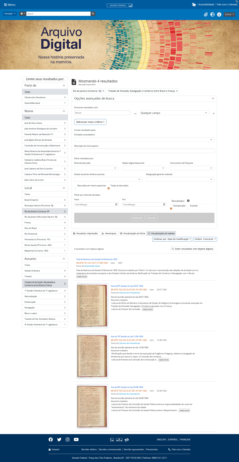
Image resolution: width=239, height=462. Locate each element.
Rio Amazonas (44, 234)
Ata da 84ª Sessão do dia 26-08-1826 (127, 387)
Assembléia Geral (44, 103)
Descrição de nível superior (86, 145)
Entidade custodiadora (84, 134)
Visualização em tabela (161, 233)
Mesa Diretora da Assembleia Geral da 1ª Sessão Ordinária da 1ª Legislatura (44, 153)
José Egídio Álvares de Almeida (44, 140)
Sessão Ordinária (44, 271)
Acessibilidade (206, 4)
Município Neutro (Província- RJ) (44, 206)
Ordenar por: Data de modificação (171, 239)
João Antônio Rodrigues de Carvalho (44, 129)
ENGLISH (161, 439)
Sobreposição (179, 205)
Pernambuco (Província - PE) (44, 240)
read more (82, 276)
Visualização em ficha (132, 233)
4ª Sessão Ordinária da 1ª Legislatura (44, 325)
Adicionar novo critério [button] (89, 122)
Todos (27, 91)
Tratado (44, 277)
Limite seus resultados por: (45, 79)
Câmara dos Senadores (44, 98)
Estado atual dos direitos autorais (89, 174)
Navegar (9, 13)
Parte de (30, 85)
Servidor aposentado (134, 449)
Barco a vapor (44, 314)
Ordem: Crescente (204, 239)
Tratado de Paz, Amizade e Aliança (44, 319)
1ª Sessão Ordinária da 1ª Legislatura (44, 291)
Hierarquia (109, 233)
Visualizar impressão (85, 233)
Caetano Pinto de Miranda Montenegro (44, 175)
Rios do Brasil (44, 229)
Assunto (30, 259)
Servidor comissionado (110, 449)
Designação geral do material (159, 174)
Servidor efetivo (89, 449)
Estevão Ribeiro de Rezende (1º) (44, 135)
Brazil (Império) (44, 200)
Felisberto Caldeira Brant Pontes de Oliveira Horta (44, 161)
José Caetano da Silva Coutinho (44, 169)
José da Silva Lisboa (44, 123)
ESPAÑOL (173, 439)
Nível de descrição (82, 163)
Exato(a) (194, 205)
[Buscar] (102, 112)
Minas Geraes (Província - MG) (44, 246)
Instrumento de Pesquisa (181, 163)
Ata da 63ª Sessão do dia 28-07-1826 (127, 286)
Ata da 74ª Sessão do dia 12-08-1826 (127, 336)
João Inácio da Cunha (44, 180)
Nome (29, 111)
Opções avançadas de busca (94, 98)
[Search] (58, 13)
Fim (124, 199)
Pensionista (152, 449)
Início (76, 199)
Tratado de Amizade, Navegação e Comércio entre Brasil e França (44, 283)
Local (28, 188)
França (44, 223)
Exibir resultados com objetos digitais (192, 248)
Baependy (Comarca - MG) (44, 251)
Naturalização (44, 297)
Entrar (228, 14)
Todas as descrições (119, 185)
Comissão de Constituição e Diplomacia (44, 146)
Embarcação (44, 302)
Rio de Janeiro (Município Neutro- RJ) (44, 217)
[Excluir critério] (213, 113)
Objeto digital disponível (133, 163)
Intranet (54, 449)
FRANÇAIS (185, 439)
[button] (194, 4)
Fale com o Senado (227, 4)
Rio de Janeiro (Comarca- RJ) (44, 212)
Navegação (44, 308)
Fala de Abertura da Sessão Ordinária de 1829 (96, 259)
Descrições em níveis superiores (91, 185)
